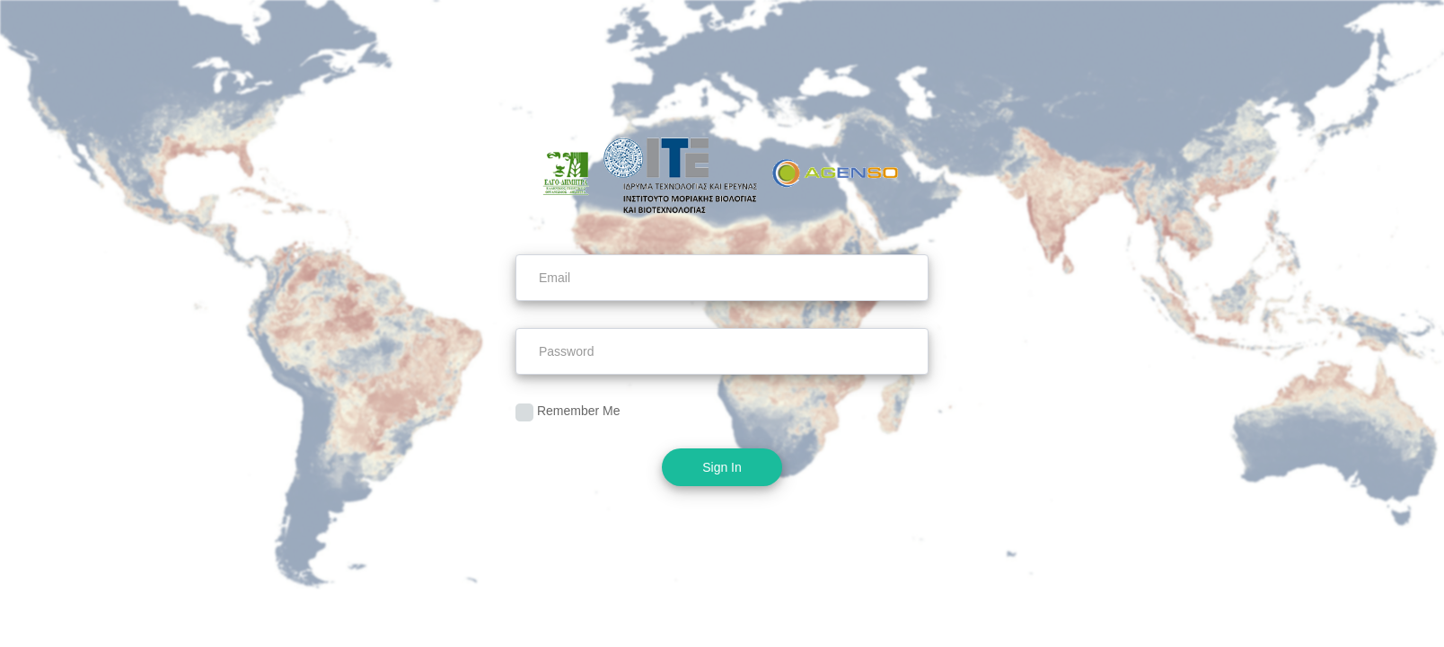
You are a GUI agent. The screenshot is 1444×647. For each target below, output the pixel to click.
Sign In (722, 467)
